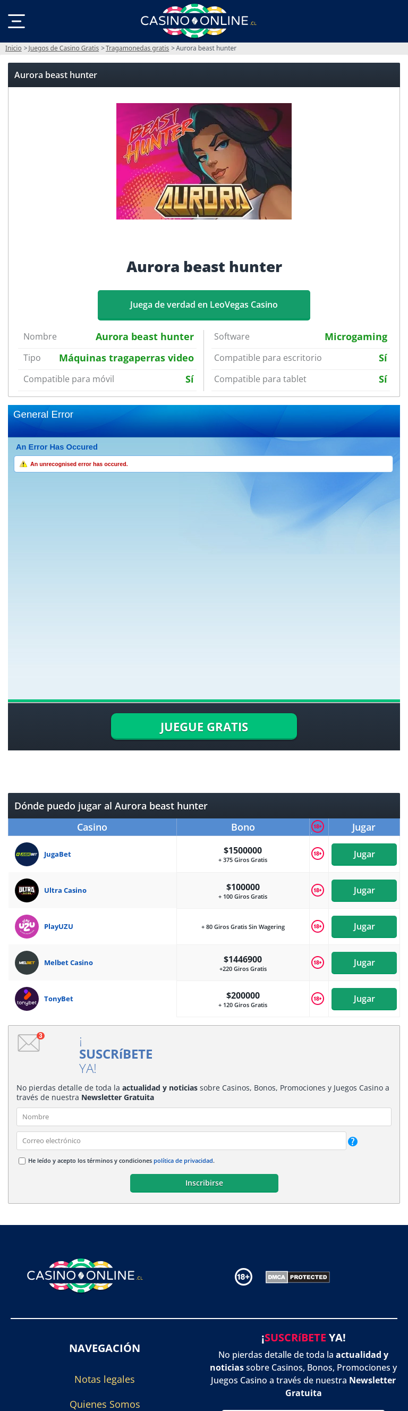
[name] (204, 1117)
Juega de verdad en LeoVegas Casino (204, 304)
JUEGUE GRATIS (204, 726)
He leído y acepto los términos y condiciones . (121, 1160)
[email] (181, 1140)
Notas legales (104, 1379)
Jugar (364, 854)
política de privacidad (183, 1160)
